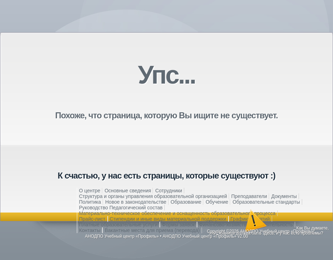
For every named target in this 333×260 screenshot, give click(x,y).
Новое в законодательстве (135, 202)
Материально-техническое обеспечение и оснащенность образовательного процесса (177, 213)
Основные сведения (128, 190)
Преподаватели (249, 196)
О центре (89, 190)
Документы (284, 196)
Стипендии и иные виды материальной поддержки (168, 219)
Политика (90, 202)
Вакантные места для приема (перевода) (152, 230)
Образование (186, 202)
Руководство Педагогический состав (121, 207)
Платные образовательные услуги (118, 224)
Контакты (89, 230)
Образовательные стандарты (266, 202)
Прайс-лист (92, 219)
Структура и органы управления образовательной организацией (153, 196)
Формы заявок (178, 224)
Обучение (216, 202)
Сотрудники (168, 190)
